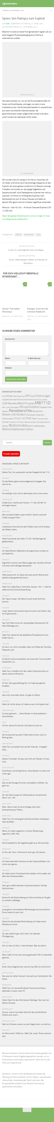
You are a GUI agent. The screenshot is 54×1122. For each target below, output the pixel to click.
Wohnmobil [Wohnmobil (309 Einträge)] (18, 425)
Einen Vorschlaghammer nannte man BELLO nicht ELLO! (26, 967)
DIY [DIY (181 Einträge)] (27, 396)
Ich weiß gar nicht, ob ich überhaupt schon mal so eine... (25, 493)
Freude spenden (11, 454)
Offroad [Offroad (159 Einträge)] (23, 407)
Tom (7, 24)
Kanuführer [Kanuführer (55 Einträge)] (38, 400)
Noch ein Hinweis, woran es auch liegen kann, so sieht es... (27, 1024)
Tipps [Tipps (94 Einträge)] (34, 418)
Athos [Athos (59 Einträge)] (23, 396)
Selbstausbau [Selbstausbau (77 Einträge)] (8, 418)
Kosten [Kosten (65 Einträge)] (44, 400)
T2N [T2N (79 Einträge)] (23, 418)
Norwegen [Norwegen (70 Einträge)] (14, 407)
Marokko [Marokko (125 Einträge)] (12, 403)
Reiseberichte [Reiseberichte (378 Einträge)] (20, 410)
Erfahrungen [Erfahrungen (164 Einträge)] (42, 396)
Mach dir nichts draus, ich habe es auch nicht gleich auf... (26, 704)
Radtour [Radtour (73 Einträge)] (5, 411)
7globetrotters (9, 3)
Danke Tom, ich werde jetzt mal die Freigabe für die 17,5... (26, 472)
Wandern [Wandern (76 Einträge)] (6, 422)
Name (7, 358)
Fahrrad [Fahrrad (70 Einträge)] (20, 400)
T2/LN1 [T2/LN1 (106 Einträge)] (17, 418)
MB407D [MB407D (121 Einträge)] (22, 403)
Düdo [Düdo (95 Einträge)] (32, 396)
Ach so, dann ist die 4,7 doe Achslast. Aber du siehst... (24, 945)
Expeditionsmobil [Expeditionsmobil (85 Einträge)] (9, 399)
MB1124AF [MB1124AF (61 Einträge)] (6, 407)
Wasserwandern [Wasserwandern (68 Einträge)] (30, 422)
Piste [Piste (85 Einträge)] (49, 407)
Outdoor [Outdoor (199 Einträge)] (34, 407)
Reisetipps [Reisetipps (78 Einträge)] (30, 415)
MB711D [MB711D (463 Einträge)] (43, 402)
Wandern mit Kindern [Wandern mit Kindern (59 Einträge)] (17, 422)
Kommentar (10, 339)
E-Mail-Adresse (34, 358)
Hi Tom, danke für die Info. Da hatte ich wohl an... (22, 725)
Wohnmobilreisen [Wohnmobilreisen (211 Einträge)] (13, 429)
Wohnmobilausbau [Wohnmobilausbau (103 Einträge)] (36, 426)
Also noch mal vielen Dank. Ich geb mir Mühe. (21, 695)
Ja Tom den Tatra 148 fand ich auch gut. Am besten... (24, 852)
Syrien (38, 235)
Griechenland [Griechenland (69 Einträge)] (28, 400)
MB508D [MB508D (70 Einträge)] (31, 404)
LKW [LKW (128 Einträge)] (4, 403)
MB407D (18, 235)
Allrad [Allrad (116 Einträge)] (9, 396)
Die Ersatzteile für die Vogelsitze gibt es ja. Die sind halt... (26, 843)
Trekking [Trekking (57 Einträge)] (40, 419)
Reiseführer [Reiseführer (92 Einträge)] (37, 411)
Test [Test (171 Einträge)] (28, 418)
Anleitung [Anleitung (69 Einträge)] (16, 396)
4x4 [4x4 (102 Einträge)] (4, 396)
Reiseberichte (29, 235)
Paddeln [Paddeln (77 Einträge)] (43, 407)
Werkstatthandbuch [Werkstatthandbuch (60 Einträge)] (43, 422)
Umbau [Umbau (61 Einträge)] (45, 419)
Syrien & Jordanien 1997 (13, 10)
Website (8, 368)
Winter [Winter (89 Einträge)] (5, 426)
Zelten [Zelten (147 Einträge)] (29, 429)
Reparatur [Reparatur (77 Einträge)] (40, 415)
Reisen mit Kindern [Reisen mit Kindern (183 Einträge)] (14, 414)
